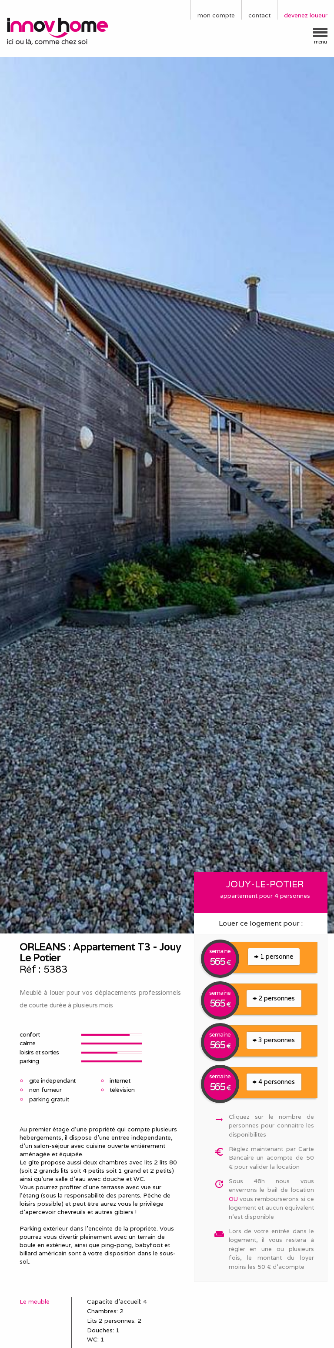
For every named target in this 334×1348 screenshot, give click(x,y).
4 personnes (274, 1081)
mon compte (216, 15)
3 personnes (274, 1040)
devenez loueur (305, 15)
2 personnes (274, 998)
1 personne (274, 956)
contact (259, 15)
